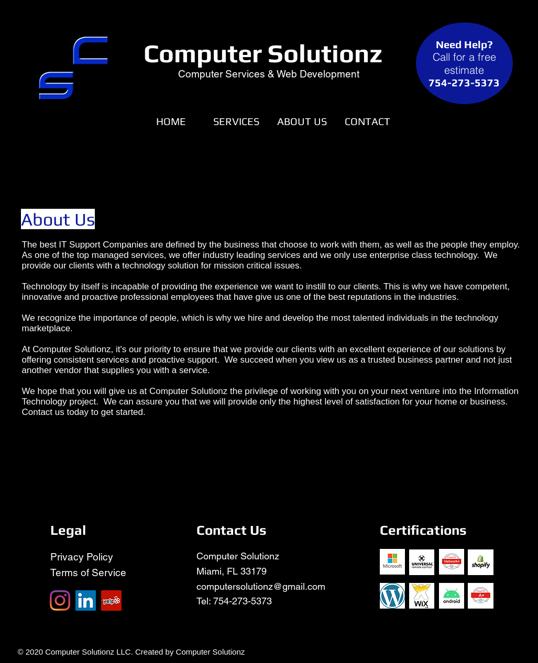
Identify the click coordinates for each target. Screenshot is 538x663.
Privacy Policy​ (81, 557)
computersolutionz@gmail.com (260, 586)
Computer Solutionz (263, 53)
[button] (236, 121)
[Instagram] (60, 600)
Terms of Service (88, 572)
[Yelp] (111, 600)
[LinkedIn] (85, 600)
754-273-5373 (242, 600)
